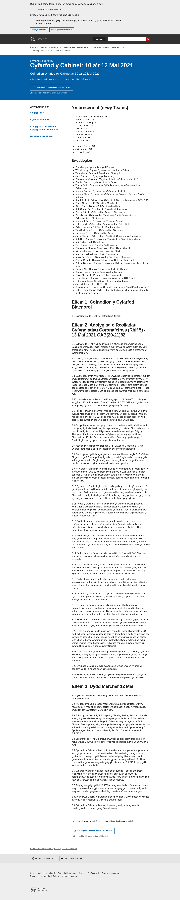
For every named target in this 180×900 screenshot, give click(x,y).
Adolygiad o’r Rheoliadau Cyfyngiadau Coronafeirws (44, 128)
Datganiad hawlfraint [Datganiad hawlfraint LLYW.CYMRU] (67, 873)
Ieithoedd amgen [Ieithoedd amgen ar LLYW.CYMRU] (69, 876)
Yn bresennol (37, 113)
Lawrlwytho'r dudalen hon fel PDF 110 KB (53, 88)
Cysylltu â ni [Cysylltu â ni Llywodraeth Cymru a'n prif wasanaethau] (35, 873)
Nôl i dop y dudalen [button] (73, 858)
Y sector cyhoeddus (48, 47)
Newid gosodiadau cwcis (61, 30)
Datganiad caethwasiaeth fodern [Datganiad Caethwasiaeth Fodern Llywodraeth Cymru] (44, 876)
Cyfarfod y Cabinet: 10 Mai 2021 (106, 47)
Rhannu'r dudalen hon (45, 858)
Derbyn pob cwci (39, 30)
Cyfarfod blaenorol (40, 119)
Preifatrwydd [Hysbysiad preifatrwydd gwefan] (93, 873)
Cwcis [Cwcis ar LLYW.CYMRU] (81, 873)
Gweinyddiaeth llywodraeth (75, 47)
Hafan (33, 47)
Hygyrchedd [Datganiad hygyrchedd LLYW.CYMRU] (49, 873)
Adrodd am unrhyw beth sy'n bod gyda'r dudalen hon (53, 849)
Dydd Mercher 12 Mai (41, 136)
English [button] (99, 39)
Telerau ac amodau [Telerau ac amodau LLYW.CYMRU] (110, 873)
